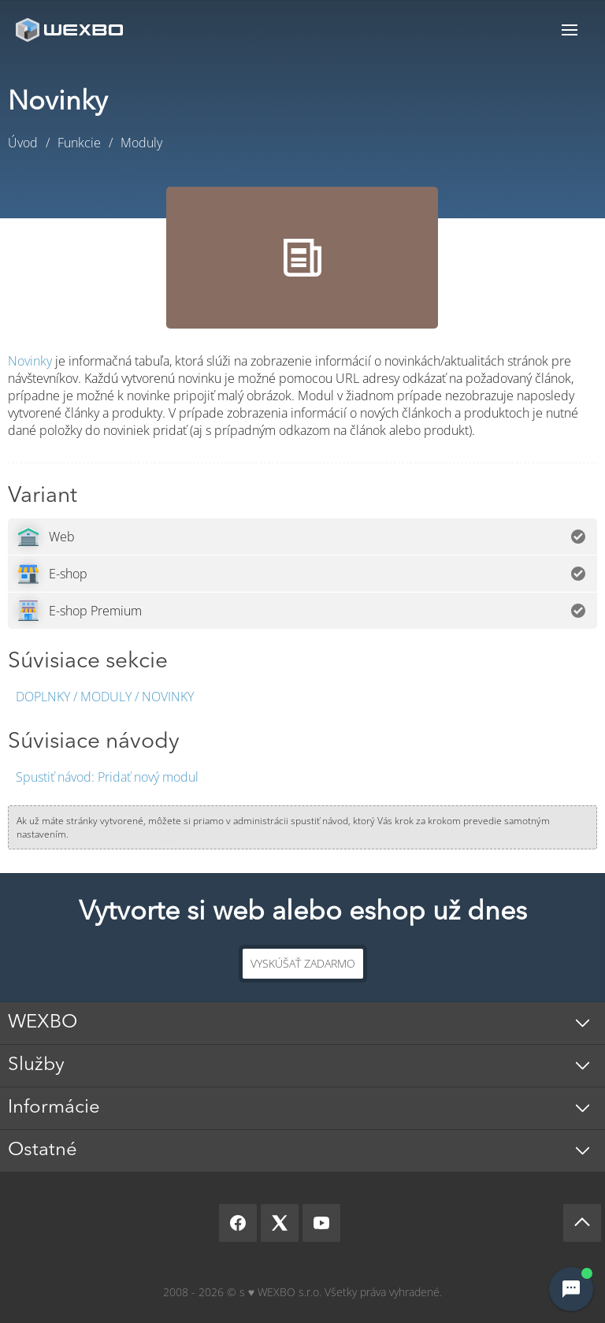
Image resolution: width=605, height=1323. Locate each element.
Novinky (30, 361)
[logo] (71, 29)
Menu (569, 29)
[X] (280, 1223)
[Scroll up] (582, 1223)
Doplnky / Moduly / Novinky (105, 696)
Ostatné (42, 1150)
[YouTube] (321, 1223)
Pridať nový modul (107, 777)
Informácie (54, 1107)
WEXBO (42, 1022)
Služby (36, 1065)
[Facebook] (238, 1223)
